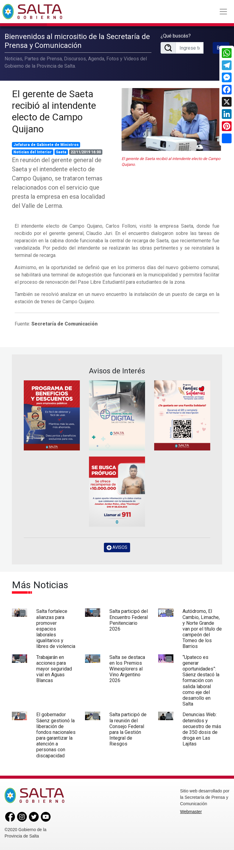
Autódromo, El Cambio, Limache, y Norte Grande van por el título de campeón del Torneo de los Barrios (202, 628)
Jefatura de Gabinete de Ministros (46, 145)
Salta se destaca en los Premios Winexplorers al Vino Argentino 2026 (127, 669)
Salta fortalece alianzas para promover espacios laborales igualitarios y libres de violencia (55, 628)
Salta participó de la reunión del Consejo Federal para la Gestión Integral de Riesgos (128, 729)
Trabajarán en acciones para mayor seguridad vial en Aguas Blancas (54, 669)
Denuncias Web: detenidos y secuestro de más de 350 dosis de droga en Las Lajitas (202, 729)
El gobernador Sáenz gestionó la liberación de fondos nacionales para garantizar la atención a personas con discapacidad (56, 735)
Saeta (61, 152)
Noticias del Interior (32, 152)
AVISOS (117, 547)
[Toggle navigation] (223, 11)
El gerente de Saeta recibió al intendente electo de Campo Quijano (54, 111)
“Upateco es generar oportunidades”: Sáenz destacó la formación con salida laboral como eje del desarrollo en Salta (201, 680)
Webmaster (191, 811)
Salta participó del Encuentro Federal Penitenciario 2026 (128, 620)
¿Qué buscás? (176, 36)
